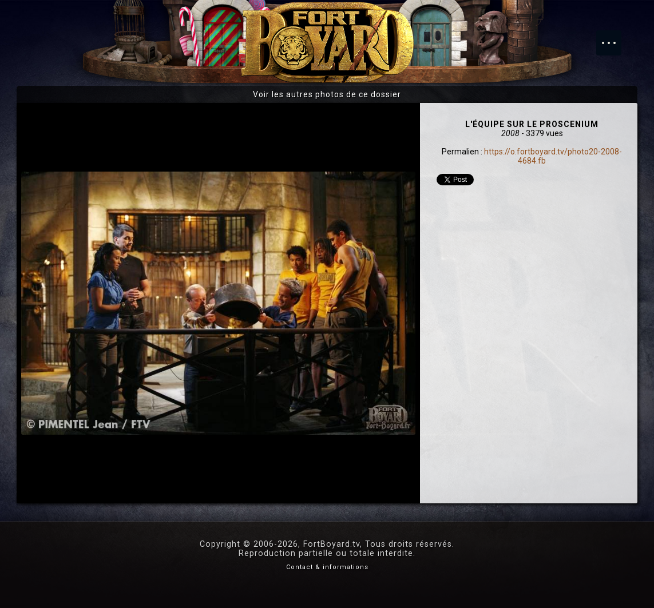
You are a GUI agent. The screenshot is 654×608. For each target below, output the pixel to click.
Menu (614, 37)
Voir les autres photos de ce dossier (327, 94)
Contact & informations (327, 567)
